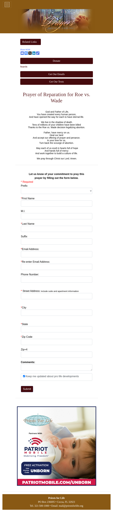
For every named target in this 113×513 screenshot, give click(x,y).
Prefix (24, 185)
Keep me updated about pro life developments (52, 376)
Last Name (28, 223)
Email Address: (30, 249)
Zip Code (26, 336)
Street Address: (51, 291)
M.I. (23, 211)
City (24, 307)
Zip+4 (24, 349)
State (25, 324)
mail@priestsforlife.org (71, 505)
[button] (30, 42)
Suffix (24, 236)
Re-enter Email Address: (35, 261)
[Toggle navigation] (7, 4)
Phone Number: (30, 274)
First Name (28, 198)
